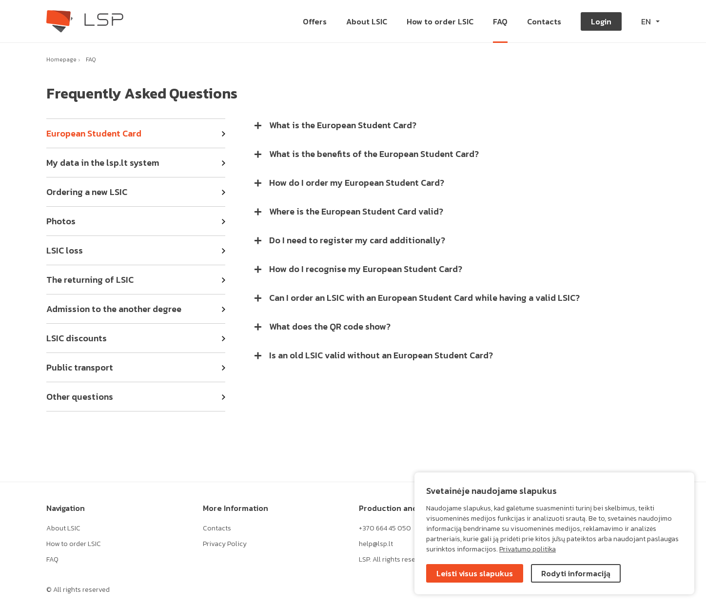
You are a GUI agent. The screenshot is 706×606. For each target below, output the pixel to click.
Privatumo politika (527, 549)
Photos (61, 221)
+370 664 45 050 (385, 528)
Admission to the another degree (113, 308)
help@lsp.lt (376, 544)
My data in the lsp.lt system (102, 162)
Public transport (79, 367)
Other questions (79, 396)
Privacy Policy (225, 544)
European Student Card (93, 133)
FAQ (91, 59)
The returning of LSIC (90, 279)
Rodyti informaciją (575, 573)
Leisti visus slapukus (474, 573)
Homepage (61, 59)
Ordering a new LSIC (86, 191)
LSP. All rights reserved (394, 559)
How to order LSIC (73, 544)
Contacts (217, 528)
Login (601, 21)
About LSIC (63, 528)
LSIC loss (64, 250)
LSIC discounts (76, 338)
